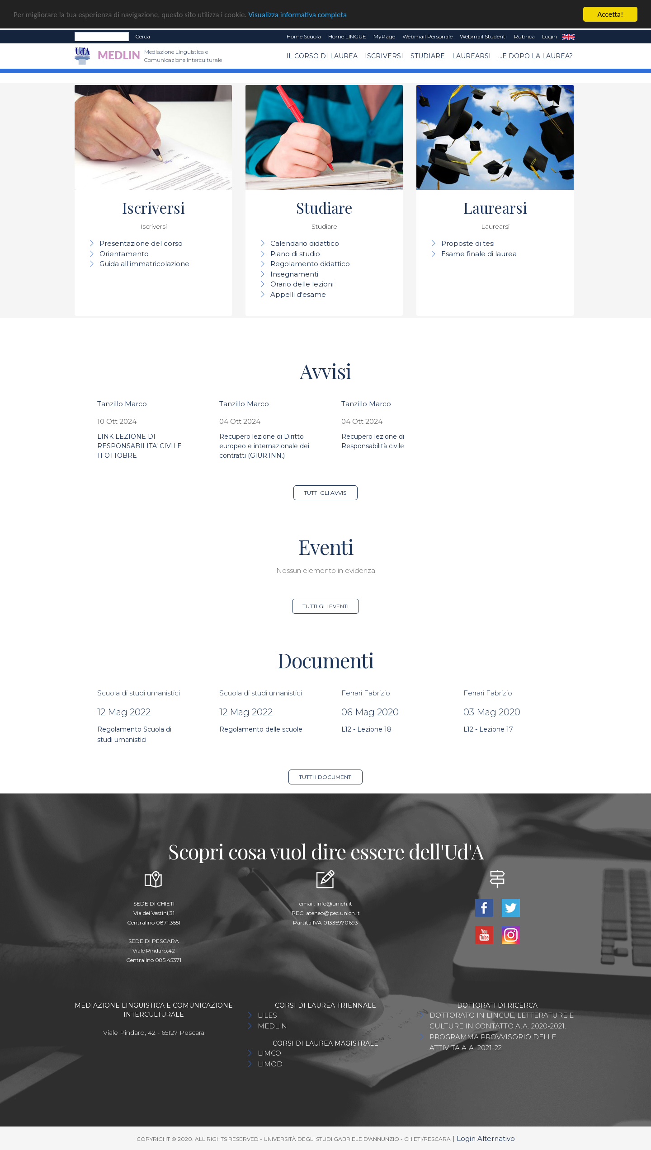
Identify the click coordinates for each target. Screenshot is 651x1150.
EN (568, 36)
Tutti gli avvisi (326, 492)
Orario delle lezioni (302, 284)
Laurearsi (471, 56)
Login (549, 36)
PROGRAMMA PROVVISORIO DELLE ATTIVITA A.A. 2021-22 (492, 1042)
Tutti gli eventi (325, 606)
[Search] (102, 36)
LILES (267, 1015)
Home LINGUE (347, 36)
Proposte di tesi (468, 243)
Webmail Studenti (483, 36)
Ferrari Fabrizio (365, 692)
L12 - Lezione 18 (366, 729)
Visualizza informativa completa (298, 14)
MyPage (384, 36)
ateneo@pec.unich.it (333, 913)
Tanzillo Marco (122, 403)
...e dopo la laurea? (535, 56)
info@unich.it (334, 903)
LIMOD (270, 1064)
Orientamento (124, 253)
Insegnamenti (294, 274)
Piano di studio (295, 253)
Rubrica (524, 36)
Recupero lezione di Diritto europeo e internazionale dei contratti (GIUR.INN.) (264, 446)
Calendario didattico (304, 243)
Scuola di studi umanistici (138, 692)
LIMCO (269, 1053)
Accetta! (610, 14)
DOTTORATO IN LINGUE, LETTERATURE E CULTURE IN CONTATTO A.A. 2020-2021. (501, 1020)
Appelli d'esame (298, 294)
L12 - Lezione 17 (488, 729)
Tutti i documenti (326, 777)
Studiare (427, 56)
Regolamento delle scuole (260, 729)
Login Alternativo (486, 1138)
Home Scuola (304, 36)
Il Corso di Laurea (322, 56)
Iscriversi (384, 56)
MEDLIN (272, 1026)
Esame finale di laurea (479, 253)
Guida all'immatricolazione (144, 263)
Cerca (142, 36)
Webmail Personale (427, 36)
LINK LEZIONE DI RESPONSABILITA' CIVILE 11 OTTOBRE (139, 446)
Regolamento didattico (310, 263)
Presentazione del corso (141, 243)
